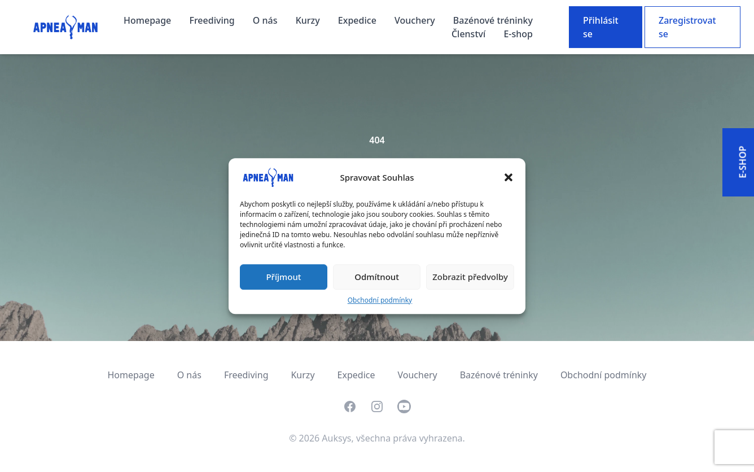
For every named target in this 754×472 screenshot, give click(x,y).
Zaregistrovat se (687, 27)
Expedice (358, 20)
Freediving (212, 20)
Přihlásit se (601, 27)
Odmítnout (376, 276)
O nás (266, 20)
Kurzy (309, 20)
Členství (469, 34)
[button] (508, 177)
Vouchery (415, 20)
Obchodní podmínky (380, 300)
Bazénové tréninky (493, 20)
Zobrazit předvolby (470, 276)
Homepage (148, 20)
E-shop (518, 34)
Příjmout (283, 276)
